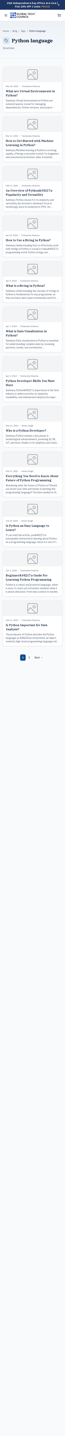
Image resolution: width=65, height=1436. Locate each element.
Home (6, 31)
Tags (23, 31)
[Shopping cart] (59, 15)
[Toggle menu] (6, 15)
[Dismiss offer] (59, 5)
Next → (39, 657)
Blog (15, 31)
